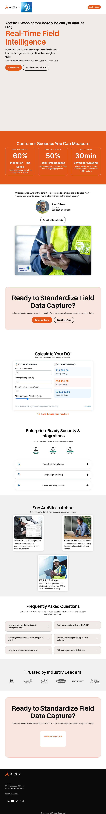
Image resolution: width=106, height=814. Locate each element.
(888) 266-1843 (11, 794)
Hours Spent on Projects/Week (27, 387)
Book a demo (94, 7)
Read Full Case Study (53, 220)
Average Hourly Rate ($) (24, 378)
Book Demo (13, 67)
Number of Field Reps (23, 368)
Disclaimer (87, 406)
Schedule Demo (42, 320)
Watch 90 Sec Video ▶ (35, 67)
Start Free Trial (64, 320)
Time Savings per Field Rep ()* (28, 396)
